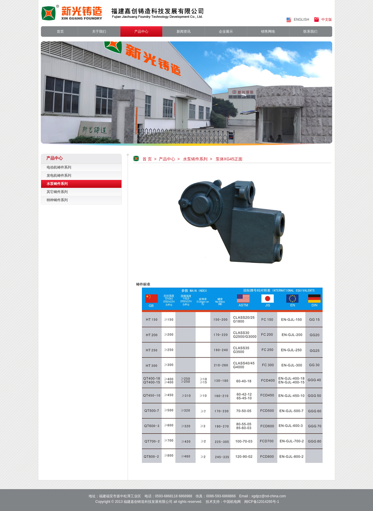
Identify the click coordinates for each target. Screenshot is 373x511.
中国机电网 (232, 502)
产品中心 (167, 159)
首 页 (147, 159)
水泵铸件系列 (195, 159)
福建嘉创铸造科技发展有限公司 (148, 502)
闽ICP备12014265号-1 (261, 502)
